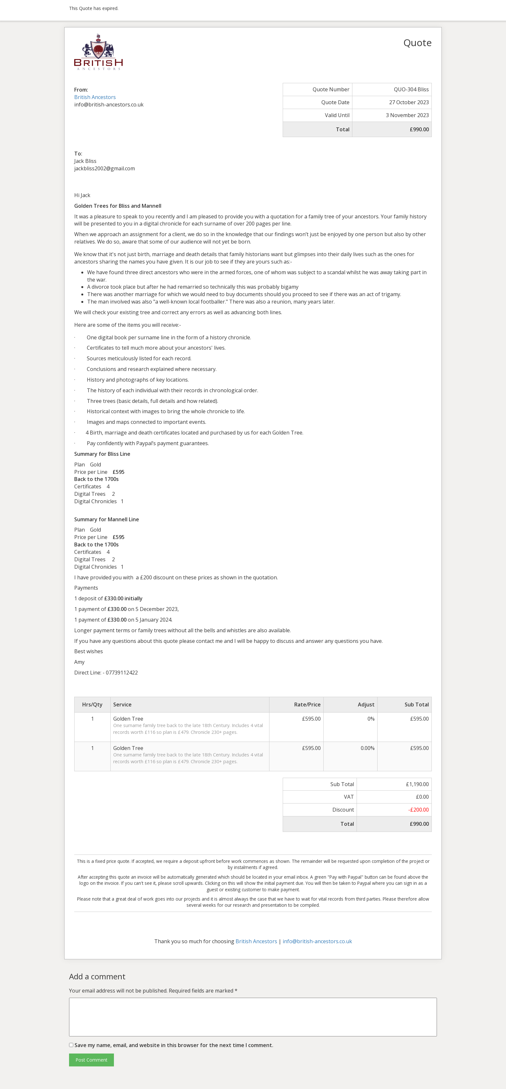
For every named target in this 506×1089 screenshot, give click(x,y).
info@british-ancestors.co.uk (317, 941)
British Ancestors (95, 97)
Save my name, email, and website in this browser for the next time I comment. (174, 1045)
